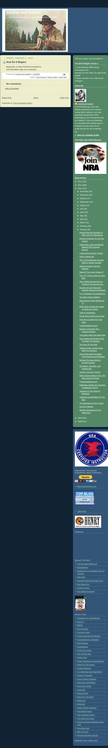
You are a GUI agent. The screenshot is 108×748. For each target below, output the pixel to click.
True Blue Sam (83, 728)
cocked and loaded (24, 12)
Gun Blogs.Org (83, 584)
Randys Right (82, 693)
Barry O (80, 622)
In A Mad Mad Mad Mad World (89, 672)
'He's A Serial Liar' (87, 257)
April (82, 219)
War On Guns (82, 732)
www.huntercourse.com (86, 486)
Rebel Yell (81, 701)
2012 (80, 182)
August (83, 205)
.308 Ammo (82, 511)
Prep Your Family (84, 686)
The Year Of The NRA (88, 345)
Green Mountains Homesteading (90, 661)
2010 (80, 189)
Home (35, 98)
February (84, 226)
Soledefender (82, 568)
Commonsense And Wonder (88, 636)
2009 (80, 418)
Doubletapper (82, 647)
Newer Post (6, 98)
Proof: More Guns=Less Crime (92, 316)
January (83, 230)
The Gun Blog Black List (87, 564)
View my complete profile (88, 135)
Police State (52, 77)
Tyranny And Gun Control (90, 372)
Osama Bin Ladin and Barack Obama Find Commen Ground (91, 247)
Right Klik (81, 704)
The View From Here (85, 719)
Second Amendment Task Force (90, 581)
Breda (9, 67)
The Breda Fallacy (84, 711)
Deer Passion (82, 643)
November (84, 195)
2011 (80, 185)
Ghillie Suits (82, 658)
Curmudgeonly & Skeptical (88, 640)
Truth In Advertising (87, 313)
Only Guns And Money (86, 683)
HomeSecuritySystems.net (85, 503)
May (82, 216)
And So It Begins (16, 62)
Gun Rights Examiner (86, 592)
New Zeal (81, 577)
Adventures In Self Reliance (88, 618)
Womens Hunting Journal (87, 735)
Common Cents (83, 632)
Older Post (64, 98)
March (83, 223)
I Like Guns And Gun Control (91, 253)
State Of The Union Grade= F (92, 272)
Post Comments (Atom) (22, 103)
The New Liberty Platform (90, 297)
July (82, 209)
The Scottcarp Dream (86, 715)
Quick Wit (81, 690)
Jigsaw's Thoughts (84, 676)
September (84, 202)
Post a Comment (12, 89)
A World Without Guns (89, 326)
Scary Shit (62, 77)
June (82, 212)
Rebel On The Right (85, 697)
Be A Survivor (82, 629)
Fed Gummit (41, 77)
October (83, 198)
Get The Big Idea (84, 654)
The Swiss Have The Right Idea (92, 335)
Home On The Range (86, 665)
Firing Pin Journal (84, 650)
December (84, 191)
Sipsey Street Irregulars (86, 708)
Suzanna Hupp (83, 588)
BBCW (80, 625)
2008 (80, 421)
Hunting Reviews (84, 668)
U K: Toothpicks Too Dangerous (92, 294)
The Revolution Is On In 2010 (91, 403)
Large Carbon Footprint (86, 679)
